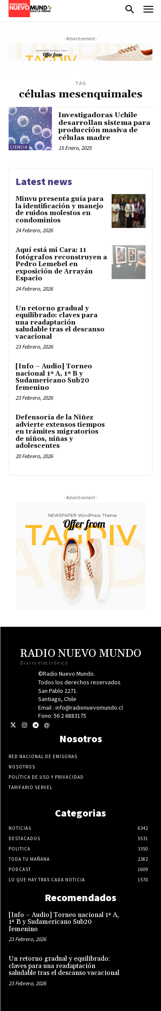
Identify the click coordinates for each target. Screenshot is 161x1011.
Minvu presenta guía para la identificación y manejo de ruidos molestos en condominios (59, 210)
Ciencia (18, 147)
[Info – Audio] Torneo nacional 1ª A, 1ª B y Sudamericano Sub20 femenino (53, 377)
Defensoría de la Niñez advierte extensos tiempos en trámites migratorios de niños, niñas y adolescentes (60, 431)
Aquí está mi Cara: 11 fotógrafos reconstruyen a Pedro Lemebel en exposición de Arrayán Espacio (61, 264)
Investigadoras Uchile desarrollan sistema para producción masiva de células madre (104, 126)
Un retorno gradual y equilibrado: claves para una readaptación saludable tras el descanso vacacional (59, 322)
